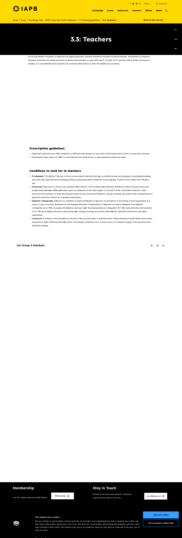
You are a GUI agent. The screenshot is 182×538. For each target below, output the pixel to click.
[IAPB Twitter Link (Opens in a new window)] (130, 4)
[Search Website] (166, 11)
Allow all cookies (161, 507)
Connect (135, 10)
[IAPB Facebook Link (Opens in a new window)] (133, 4)
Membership (163, 4)
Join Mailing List (155, 496)
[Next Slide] (163, 246)
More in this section (155, 20)
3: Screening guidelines (89, 20)
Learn (109, 10)
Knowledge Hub (35, 20)
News (159, 10)
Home (15, 20)
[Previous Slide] (152, 246)
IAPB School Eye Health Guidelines (60, 20)
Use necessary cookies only (161, 515)
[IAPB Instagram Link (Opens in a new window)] (140, 4)
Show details (41, 530)
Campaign (95, 10)
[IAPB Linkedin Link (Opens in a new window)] (136, 4)
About (148, 10)
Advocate (121, 10)
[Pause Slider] (158, 246)
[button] (147, 4)
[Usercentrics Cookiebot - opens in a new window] (16, 533)
